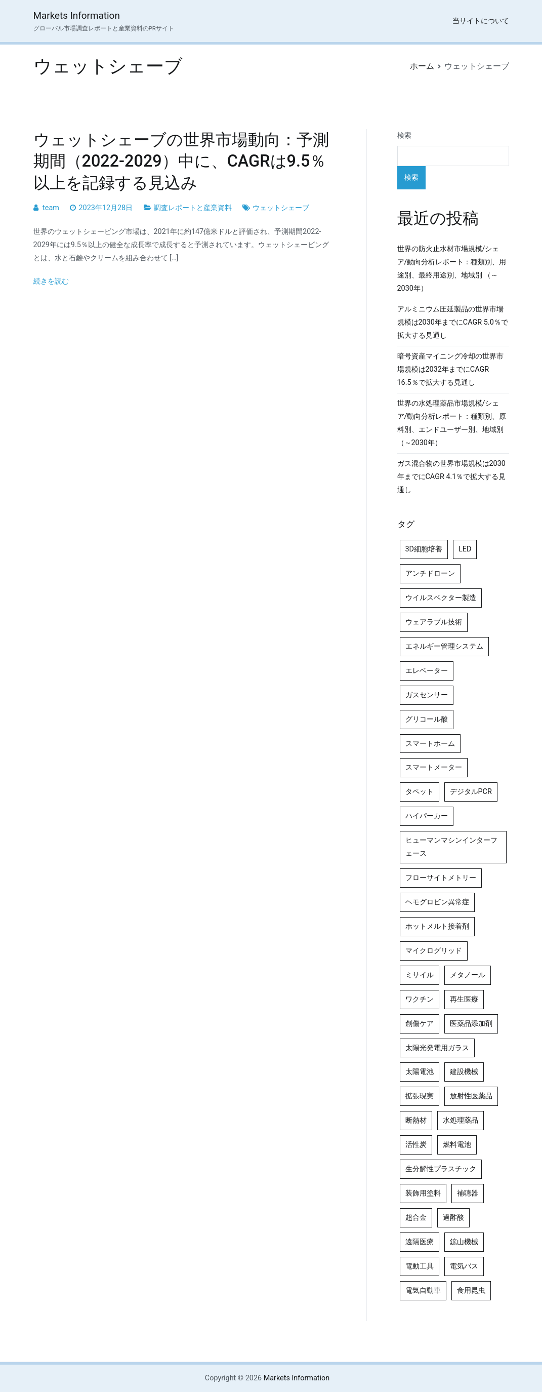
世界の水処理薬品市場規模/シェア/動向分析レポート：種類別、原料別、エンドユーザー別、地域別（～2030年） (452, 423)
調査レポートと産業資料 (193, 208)
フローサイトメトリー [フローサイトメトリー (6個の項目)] (440, 877)
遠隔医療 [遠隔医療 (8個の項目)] (419, 1242)
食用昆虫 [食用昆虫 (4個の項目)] (471, 1290)
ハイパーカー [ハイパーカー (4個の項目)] (426, 816)
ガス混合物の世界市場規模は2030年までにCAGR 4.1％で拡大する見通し (451, 476)
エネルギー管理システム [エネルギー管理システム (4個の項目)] (444, 646)
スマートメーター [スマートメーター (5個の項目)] (433, 767)
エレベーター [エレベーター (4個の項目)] (426, 670)
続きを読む (51, 281)
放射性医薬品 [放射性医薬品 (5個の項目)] (471, 1096)
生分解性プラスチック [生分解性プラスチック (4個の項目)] (440, 1169)
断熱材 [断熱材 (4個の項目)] (416, 1120)
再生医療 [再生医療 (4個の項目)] (464, 999)
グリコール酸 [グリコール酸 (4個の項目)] (426, 719)
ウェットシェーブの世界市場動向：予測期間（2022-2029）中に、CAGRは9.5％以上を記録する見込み (181, 161)
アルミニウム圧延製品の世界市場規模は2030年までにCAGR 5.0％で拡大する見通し (452, 322)
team (51, 208)
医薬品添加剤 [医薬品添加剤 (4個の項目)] (471, 1023)
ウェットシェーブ (281, 208)
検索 (404, 135)
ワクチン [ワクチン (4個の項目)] (419, 999)
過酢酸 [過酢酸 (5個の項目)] (453, 1217)
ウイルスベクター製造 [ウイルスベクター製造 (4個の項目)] (440, 597)
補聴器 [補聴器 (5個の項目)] (467, 1193)
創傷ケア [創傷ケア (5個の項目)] (419, 1023)
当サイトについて (480, 21)
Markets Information (76, 15)
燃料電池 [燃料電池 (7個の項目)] (457, 1144)
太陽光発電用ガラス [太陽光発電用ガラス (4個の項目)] (437, 1048)
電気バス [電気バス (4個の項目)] (464, 1266)
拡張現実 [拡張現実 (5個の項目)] (419, 1096)
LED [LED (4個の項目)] (464, 549)
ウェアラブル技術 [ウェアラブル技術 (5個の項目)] (433, 622)
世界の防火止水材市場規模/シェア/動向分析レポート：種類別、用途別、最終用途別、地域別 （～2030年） (452, 269)
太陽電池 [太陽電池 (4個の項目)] (419, 1071)
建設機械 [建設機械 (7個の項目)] (464, 1071)
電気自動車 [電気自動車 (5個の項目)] (423, 1290)
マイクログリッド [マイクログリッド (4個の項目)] (433, 950)
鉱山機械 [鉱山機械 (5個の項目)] (464, 1242)
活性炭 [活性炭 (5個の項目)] (416, 1144)
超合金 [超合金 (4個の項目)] (416, 1217)
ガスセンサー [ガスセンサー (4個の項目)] (426, 695)
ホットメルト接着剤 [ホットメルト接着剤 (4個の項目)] (437, 926)
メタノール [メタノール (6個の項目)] (467, 975)
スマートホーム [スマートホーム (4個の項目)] (430, 743)
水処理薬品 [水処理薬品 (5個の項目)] (460, 1120)
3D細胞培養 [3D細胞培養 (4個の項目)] (424, 549)
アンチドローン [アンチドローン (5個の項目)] (430, 573)
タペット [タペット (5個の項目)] (419, 791)
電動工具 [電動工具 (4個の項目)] (419, 1266)
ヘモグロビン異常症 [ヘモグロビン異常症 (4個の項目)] (437, 902)
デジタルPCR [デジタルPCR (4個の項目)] (471, 791)
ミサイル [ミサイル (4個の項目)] (419, 975)
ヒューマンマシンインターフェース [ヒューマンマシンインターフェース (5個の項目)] (451, 847)
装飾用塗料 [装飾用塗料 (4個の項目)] (423, 1193)
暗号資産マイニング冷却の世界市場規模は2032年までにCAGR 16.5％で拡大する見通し (450, 369)
